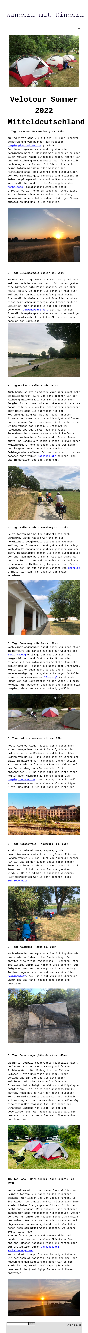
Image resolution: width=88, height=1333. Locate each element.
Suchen (32, 1324)
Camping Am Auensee (21, 779)
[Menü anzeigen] (79, 28)
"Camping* (51, 677)
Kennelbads (16, 187)
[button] (74, 1324)
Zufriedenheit (17, 880)
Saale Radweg (17, 654)
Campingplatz (47, 456)
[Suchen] (18, 1323)
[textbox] (44, 300)
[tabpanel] (44, 109)
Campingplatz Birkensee (24, 145)
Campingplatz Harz (35, 309)
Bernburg (74, 568)
